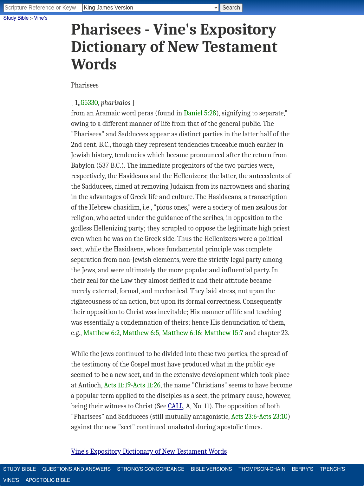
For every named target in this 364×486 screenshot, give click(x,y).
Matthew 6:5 (141, 333)
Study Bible (16, 18)
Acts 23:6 (244, 416)
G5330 (89, 103)
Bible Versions (211, 469)
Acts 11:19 (117, 385)
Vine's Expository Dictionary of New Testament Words (149, 451)
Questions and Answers (76, 469)
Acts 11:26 (146, 385)
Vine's (40, 18)
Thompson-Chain (261, 469)
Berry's (302, 469)
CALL (175, 406)
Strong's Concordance (150, 469)
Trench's (332, 469)
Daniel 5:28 (200, 113)
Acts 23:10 (273, 416)
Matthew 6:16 (181, 333)
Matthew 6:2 (101, 333)
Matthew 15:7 (224, 333)
